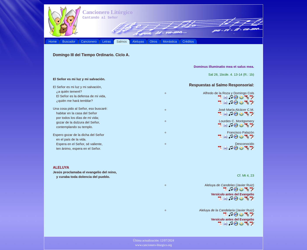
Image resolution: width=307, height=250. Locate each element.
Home (53, 41)
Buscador (68, 41)
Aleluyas (138, 41)
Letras (106, 41)
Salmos (122, 41)
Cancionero (89, 41)
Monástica (170, 41)
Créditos (188, 41)
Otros (153, 41)
